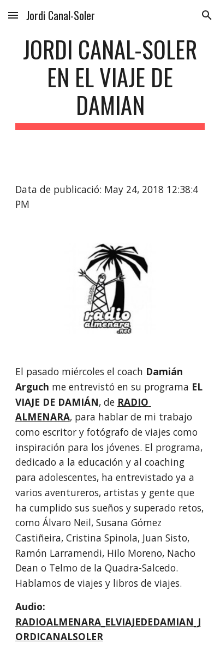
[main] (110, 82)
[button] (13, 15)
